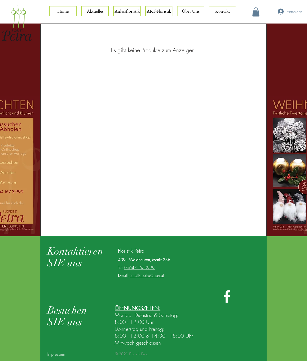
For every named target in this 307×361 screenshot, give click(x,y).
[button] (256, 11)
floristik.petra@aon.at (147, 275)
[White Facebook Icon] (227, 296)
